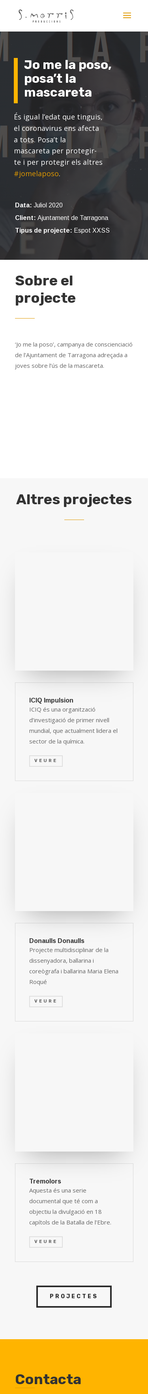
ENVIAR (111, 1181)
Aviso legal (35, 1343)
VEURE (46, 644)
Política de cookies (69, 1352)
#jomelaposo (36, 173)
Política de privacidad (89, 1343)
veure (46, 892)
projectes (74, 947)
